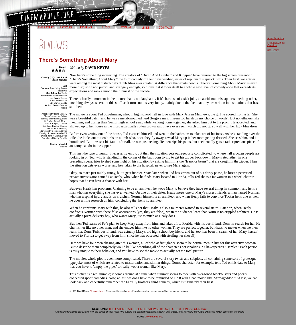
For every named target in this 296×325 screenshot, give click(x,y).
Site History (273, 50)
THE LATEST (117, 309)
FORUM (175, 309)
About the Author (275, 38)
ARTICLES (135, 309)
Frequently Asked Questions (275, 44)
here (130, 291)
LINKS (187, 309)
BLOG (164, 309)
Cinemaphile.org (97, 291)
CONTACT (201, 309)
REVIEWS (151, 309)
